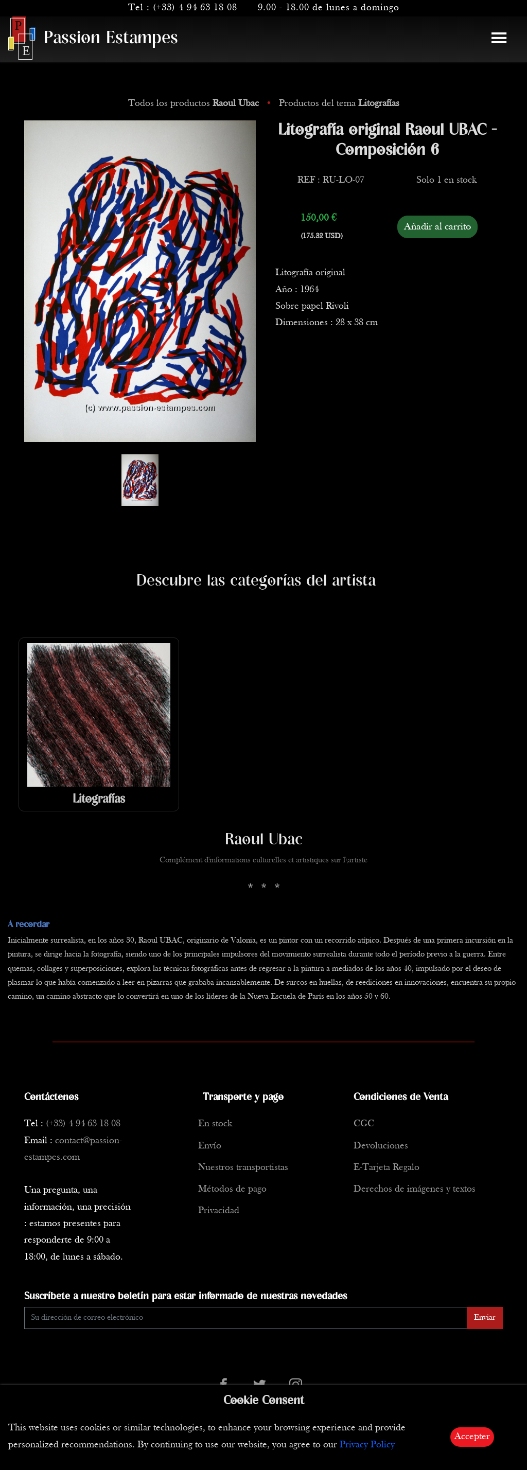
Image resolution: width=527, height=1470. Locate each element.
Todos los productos (194, 104)
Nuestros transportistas (243, 1168)
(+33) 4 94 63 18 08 (195, 8)
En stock (215, 1124)
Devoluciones (381, 1146)
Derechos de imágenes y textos (415, 1189)
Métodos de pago (232, 1189)
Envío (209, 1146)
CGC (364, 1124)
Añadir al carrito (437, 227)
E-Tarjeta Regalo (386, 1168)
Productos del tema (339, 104)
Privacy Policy (367, 1445)
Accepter (472, 1437)
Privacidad (218, 1211)
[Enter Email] (245, 1318)
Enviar (485, 1318)
